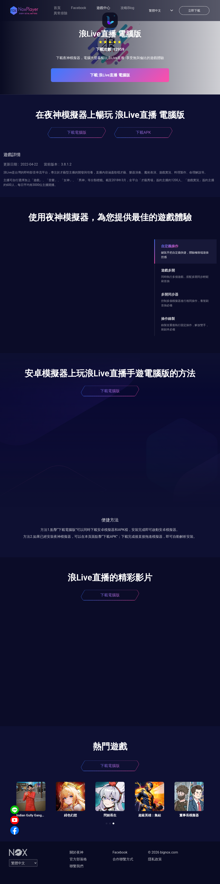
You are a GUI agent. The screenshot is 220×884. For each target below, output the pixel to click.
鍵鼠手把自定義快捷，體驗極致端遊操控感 (185, 254)
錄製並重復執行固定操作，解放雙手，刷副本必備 (185, 327)
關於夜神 (76, 852)
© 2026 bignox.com (163, 852)
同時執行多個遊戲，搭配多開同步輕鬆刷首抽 (185, 279)
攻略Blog (127, 8)
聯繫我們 (76, 866)
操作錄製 (168, 319)
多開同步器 (169, 294)
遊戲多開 (168, 270)
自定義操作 (169, 246)
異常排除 (60, 13)
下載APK (143, 132)
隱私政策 (155, 859)
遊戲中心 (103, 8)
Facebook (78, 8)
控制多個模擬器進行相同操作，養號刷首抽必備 (185, 303)
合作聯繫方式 (123, 859)
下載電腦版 (76, 132)
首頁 (57, 8)
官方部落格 (78, 859)
